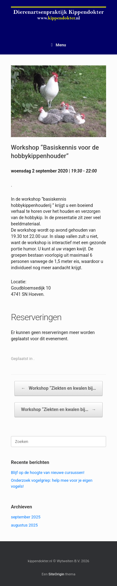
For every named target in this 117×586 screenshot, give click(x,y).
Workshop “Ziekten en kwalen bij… (58, 388)
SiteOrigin (56, 574)
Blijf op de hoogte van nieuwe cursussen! (47, 472)
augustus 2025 (24, 525)
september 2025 (26, 517)
